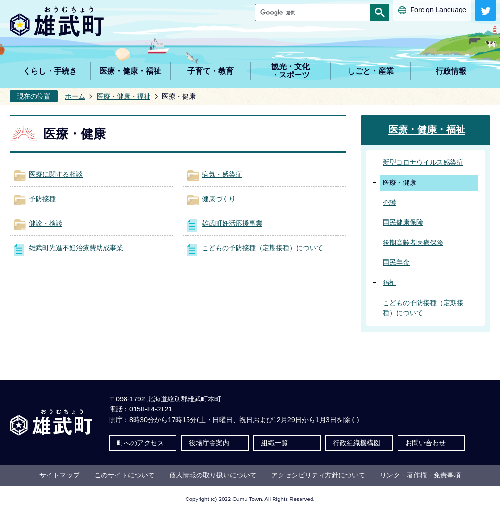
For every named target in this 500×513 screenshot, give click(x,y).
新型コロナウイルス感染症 (423, 162)
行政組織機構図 (356, 443)
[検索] (315, 12)
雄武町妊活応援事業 (232, 223)
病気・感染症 (222, 174)
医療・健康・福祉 (123, 96)
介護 (389, 202)
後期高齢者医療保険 (413, 242)
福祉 (389, 282)
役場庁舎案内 (209, 443)
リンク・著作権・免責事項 (420, 475)
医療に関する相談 (56, 174)
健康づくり (219, 199)
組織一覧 (274, 443)
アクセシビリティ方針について (318, 475)
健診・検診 (45, 223)
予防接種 (42, 199)
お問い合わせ (425, 443)
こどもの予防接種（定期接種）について (262, 248)
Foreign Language (438, 9)
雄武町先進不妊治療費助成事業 (76, 248)
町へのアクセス (140, 443)
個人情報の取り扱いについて (213, 475)
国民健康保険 (403, 222)
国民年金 (396, 262)
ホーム (75, 96)
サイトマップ (59, 475)
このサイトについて (124, 475)
